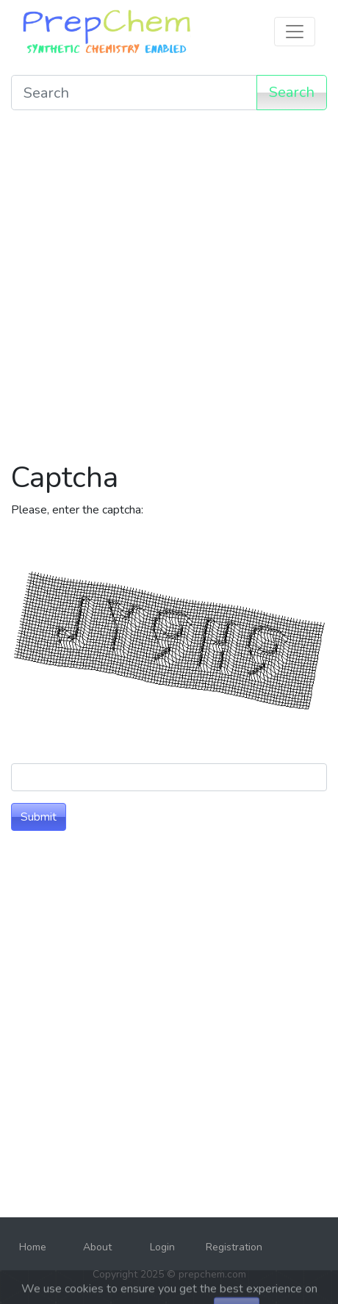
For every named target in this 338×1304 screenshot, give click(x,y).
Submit (39, 817)
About (97, 1247)
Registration (234, 1247)
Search (291, 92)
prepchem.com (212, 1274)
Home (32, 1247)
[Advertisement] (169, 291)
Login (162, 1247)
